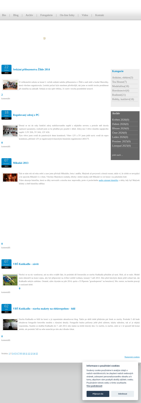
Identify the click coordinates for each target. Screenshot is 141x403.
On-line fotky (67, 15)
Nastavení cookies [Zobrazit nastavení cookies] (132, 357)
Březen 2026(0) (120, 128)
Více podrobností (94, 386)
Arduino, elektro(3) (122, 77)
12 (29, 353)
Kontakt (99, 15)
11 (26, 353)
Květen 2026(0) (120, 119)
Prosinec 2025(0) (121, 141)
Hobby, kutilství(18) (123, 99)
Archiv (29, 15)
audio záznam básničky (108, 180)
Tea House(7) (119, 81)
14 (34, 353)
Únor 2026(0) (119, 132)
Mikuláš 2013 (21, 162)
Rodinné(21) (119, 94)
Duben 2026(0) (120, 124)
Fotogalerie (46, 15)
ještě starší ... (117, 155)
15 (37, 353)
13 (32, 353)
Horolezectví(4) (120, 90)
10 (24, 353)
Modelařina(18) (120, 86)
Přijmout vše (98, 394)
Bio (4, 15)
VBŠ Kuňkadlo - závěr (26, 263)
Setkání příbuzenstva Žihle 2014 (31, 69)
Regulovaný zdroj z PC (26, 114)
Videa (85, 15)
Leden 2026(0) (120, 137)
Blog (15, 15)
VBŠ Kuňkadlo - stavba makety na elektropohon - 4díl (44, 308)
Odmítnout (122, 394)
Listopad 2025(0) (121, 145)
